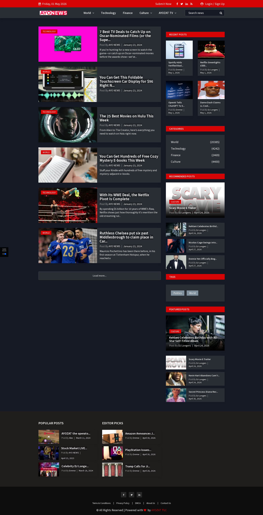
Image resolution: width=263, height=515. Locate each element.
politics (177, 293)
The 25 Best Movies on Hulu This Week (126, 118)
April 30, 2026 (195, 398)
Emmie (178, 69)
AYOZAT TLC (159, 510)
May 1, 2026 (174, 72)
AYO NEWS (114, 44)
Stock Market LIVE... (74, 448)
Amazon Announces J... (140, 433)
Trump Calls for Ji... (137, 466)
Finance (128, 13)
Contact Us (166, 503)
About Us (152, 503)
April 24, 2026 (201, 212)
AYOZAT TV (167, 13)
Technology (108, 13)
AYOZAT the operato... (76, 433)
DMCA (139, 503)
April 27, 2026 (195, 249)
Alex (71, 437)
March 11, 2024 (83, 437)
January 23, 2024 (132, 44)
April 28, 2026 (149, 470)
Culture (146, 13)
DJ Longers (212, 69)
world (192, 293)
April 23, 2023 (67, 458)
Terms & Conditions (103, 503)
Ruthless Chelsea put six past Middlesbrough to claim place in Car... (126, 237)
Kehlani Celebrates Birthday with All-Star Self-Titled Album (193, 339)
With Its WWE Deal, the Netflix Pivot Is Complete (124, 196)
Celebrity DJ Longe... (75, 466)
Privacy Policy (124, 503)
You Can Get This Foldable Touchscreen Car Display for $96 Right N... (126, 81)
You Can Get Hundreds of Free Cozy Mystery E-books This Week (129, 158)
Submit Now (163, 4)
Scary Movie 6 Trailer (182, 208)
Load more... (100, 275)
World (89, 13)
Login (208, 4)
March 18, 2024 (86, 470)
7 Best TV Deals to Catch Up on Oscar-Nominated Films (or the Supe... (125, 35)
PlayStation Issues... (138, 450)
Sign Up (220, 4)
